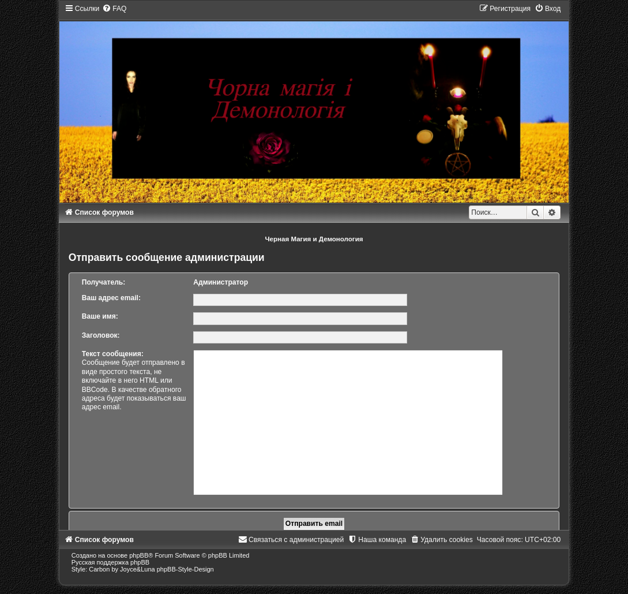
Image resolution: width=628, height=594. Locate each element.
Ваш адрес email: (111, 298)
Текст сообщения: (113, 354)
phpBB (138, 555)
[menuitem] (114, 9)
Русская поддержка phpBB (110, 562)
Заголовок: (101, 335)
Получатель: (104, 282)
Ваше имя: (100, 316)
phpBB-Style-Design (185, 569)
